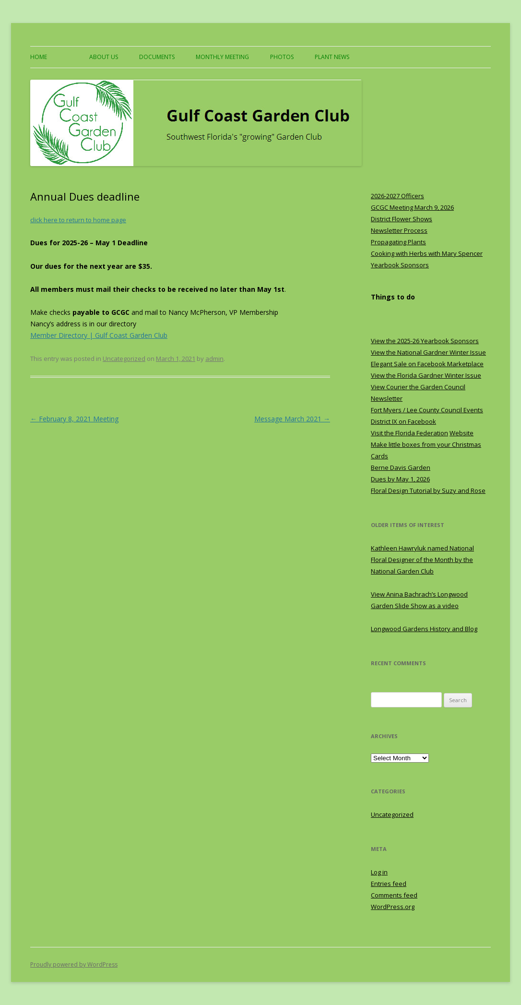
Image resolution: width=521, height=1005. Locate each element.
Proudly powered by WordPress (74, 964)
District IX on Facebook (403, 421)
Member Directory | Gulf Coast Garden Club (98, 335)
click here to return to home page (78, 219)
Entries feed (388, 883)
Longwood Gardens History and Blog (424, 628)
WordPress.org (392, 906)
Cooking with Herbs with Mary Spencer (427, 253)
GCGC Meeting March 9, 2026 (412, 207)
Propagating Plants (398, 242)
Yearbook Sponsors (400, 265)
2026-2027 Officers (397, 195)
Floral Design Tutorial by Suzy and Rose (428, 490)
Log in (379, 872)
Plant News (332, 57)
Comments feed (394, 895)
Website (462, 433)
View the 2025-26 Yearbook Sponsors (425, 340)
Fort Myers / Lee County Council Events (427, 410)
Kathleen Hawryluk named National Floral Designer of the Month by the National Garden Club (422, 559)
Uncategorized (124, 358)
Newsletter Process (399, 230)
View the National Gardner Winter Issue (428, 352)
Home (38, 57)
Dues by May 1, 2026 (400, 479)
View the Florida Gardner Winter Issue (426, 375)
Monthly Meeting (222, 57)
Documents (157, 57)
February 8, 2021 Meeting (74, 418)
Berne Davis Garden (400, 467)
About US (103, 57)
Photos (282, 57)
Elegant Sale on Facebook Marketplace (427, 363)
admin (214, 358)
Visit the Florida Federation (409, 433)
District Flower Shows (401, 219)
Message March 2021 (292, 418)
